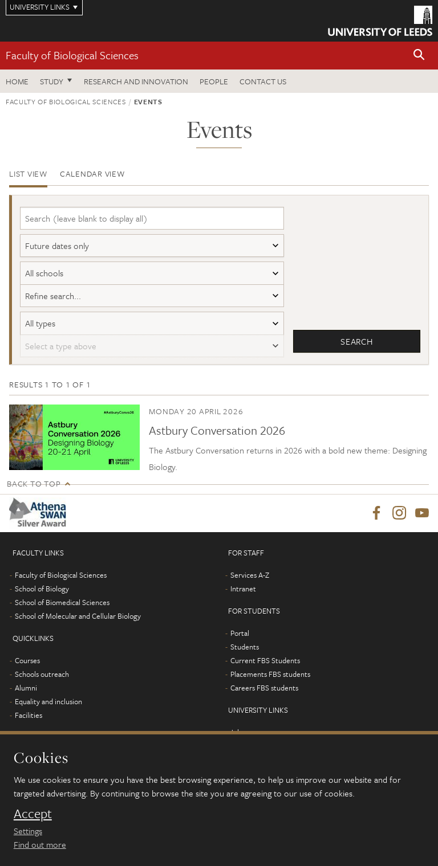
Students (244, 651)
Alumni (26, 692)
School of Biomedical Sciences (62, 606)
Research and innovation (136, 81)
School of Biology (42, 593)
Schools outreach (42, 678)
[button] (419, 55)
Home (17, 81)
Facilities (28, 719)
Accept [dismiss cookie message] (33, 813)
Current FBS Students (265, 665)
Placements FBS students (270, 678)
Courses (27, 665)
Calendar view (92, 173)
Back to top (33, 488)
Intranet (243, 593)
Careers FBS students (264, 692)
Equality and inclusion (48, 706)
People (214, 81)
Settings (28, 830)
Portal (239, 637)
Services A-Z (249, 579)
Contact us (263, 81)
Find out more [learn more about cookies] (40, 844)
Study (51, 81)
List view (28, 173)
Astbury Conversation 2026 (217, 434)
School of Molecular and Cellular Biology (78, 620)
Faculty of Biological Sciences (72, 55)
